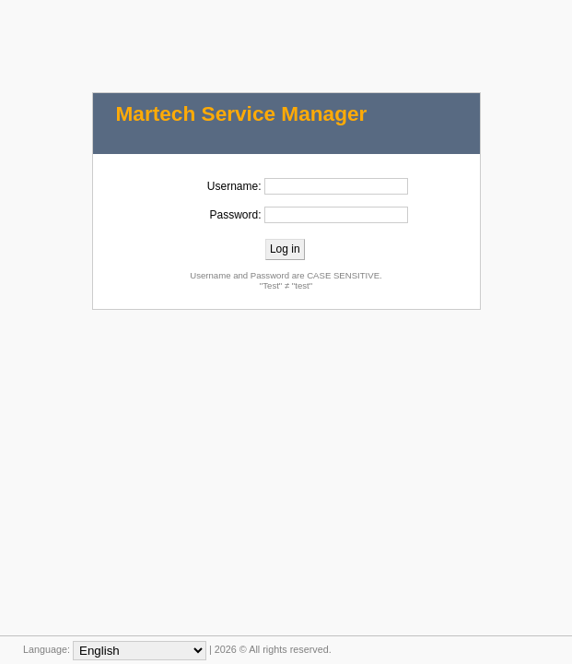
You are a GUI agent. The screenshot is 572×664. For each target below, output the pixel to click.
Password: (235, 214)
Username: (234, 186)
